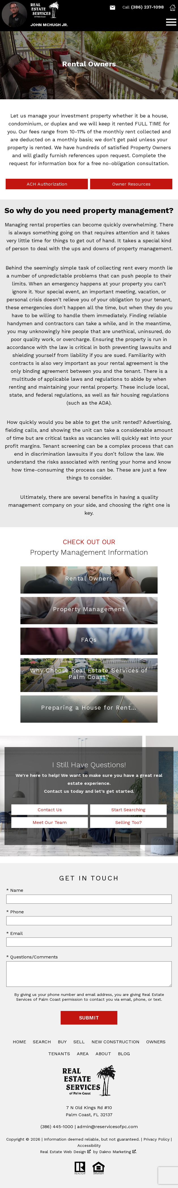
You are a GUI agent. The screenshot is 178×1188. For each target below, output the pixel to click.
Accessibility (89, 1145)
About (103, 1053)
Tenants (59, 1053)
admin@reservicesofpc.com (107, 1126)
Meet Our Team (50, 822)
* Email (14, 933)
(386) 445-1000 (57, 1126)
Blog (124, 1053)
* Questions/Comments (32, 957)
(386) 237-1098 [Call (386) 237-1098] (143, 7)
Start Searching (128, 809)
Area (83, 1053)
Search (42, 1041)
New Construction (115, 1041)
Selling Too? (128, 822)
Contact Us (50, 809)
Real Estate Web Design (65, 1151)
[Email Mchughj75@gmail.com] (112, 7)
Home (19, 1041)
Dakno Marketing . (118, 1151)
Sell (79, 1041)
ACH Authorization (47, 184)
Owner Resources (131, 184)
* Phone (15, 911)
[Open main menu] (171, 22)
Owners (156, 1041)
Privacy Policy (156, 1139)
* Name (14, 890)
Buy (62, 1041)
